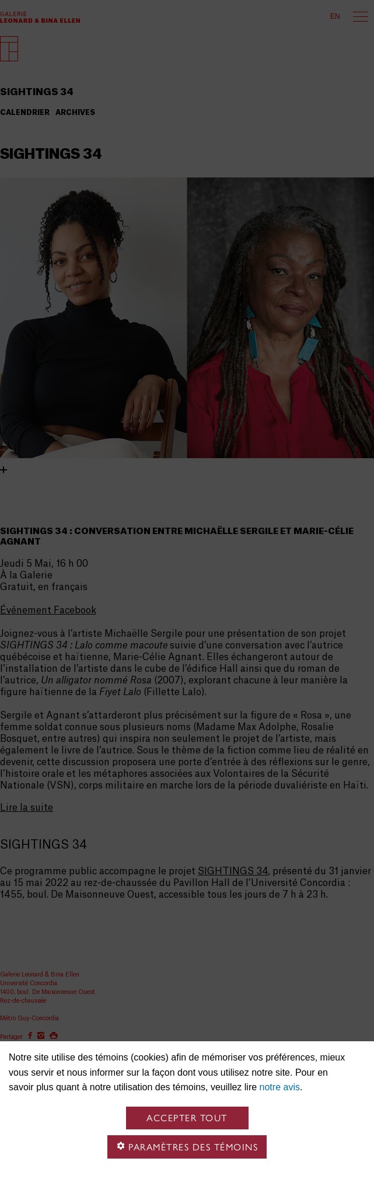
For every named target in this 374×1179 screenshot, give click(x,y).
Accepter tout (187, 1118)
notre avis (280, 1087)
